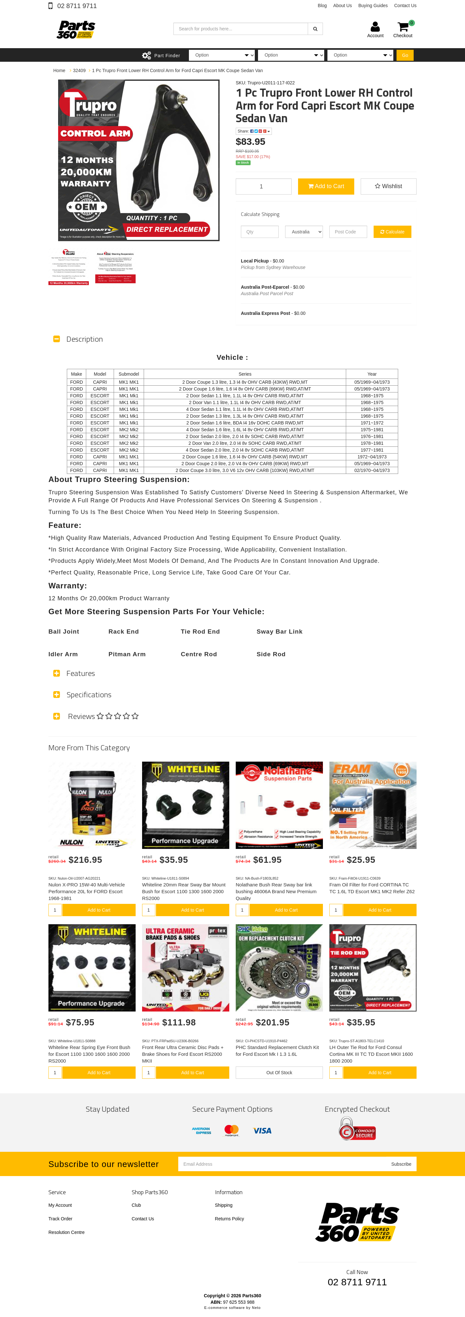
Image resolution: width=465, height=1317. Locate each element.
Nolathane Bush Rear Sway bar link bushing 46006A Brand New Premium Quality (276, 891)
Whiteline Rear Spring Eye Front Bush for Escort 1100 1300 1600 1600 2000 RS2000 (89, 1054)
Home (59, 70)
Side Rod (271, 654)
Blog (322, 5)
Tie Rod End (200, 631)
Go (405, 55)
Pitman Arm (127, 654)
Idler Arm (63, 654)
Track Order (60, 1218)
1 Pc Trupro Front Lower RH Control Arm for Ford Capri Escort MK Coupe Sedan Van (177, 70)
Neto (256, 1308)
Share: (254, 131)
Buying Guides (373, 5)
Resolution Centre (66, 1232)
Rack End (123, 631)
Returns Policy (229, 1218)
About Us (342, 5)
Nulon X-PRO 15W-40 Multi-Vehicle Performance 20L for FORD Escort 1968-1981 (86, 891)
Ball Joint (63, 631)
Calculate (392, 231)
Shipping (224, 1205)
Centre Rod (199, 654)
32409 (79, 70)
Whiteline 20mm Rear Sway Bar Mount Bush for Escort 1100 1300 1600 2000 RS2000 (183, 891)
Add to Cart (326, 186)
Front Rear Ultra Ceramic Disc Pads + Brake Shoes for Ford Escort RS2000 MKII (182, 1054)
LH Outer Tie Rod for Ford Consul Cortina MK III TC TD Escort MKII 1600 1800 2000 (371, 1054)
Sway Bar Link (280, 631)
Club (136, 1205)
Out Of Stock (279, 1072)
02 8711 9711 (76, 5)
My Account (60, 1205)
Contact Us (405, 5)
